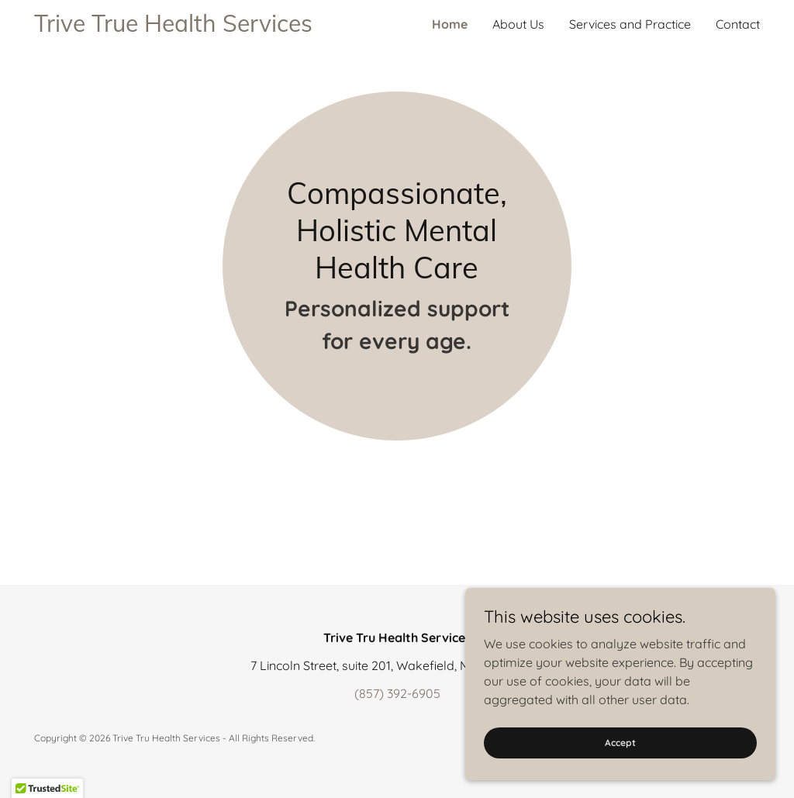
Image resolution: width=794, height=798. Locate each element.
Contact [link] (738, 24)
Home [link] (450, 24)
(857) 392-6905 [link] (397, 693)
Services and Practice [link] (630, 24)
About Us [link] (518, 24)
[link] (215, 27)
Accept (620, 742)
